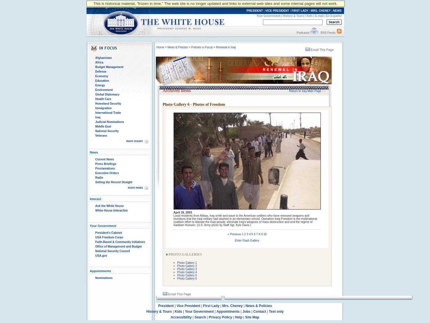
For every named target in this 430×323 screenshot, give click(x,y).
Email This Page (319, 49)
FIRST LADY (300, 10)
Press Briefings (105, 164)
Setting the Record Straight (113, 182)
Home (160, 47)
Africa (99, 62)
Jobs (246, 312)
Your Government (268, 15)
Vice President (188, 306)
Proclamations (105, 168)
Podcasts (303, 32)
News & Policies (177, 47)
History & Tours (293, 15)
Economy (101, 76)
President (166, 306)
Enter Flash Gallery (247, 240)
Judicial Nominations (109, 121)
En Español (333, 15)
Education (102, 80)
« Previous (234, 234)
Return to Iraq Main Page (305, 91)
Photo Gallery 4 (187, 272)
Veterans (101, 135)
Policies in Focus (202, 47)
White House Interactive (111, 210)
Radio (99, 177)
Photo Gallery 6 (187, 278)
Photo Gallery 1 (187, 262)
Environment (104, 89)
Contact (259, 312)
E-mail (319, 15)
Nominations (104, 278)
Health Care (103, 99)
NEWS (337, 10)
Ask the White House (109, 206)
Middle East (103, 126)
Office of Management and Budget (118, 246)
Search (200, 317)
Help (238, 317)
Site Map (252, 317)
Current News (104, 159)
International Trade (108, 112)
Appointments (228, 312)
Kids (310, 15)
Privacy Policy (220, 317)
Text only (276, 312)
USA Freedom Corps (109, 237)
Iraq (98, 117)
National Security (107, 131)
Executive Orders (107, 173)
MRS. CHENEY (321, 10)
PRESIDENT (254, 10)
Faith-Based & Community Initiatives (120, 242)
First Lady (211, 306)
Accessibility (181, 317)
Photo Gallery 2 (187, 266)
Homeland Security (108, 103)
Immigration (103, 108)
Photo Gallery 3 (187, 269)
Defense (101, 71)
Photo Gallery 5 (187, 275)
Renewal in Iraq (226, 47)
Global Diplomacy (107, 94)
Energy (100, 85)
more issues (134, 141)
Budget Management (109, 67)
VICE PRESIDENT (277, 10)
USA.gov (101, 255)
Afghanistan (103, 57)
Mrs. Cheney (232, 306)
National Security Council (112, 251)
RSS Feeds (328, 32)
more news (135, 187)
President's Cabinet (108, 232)
